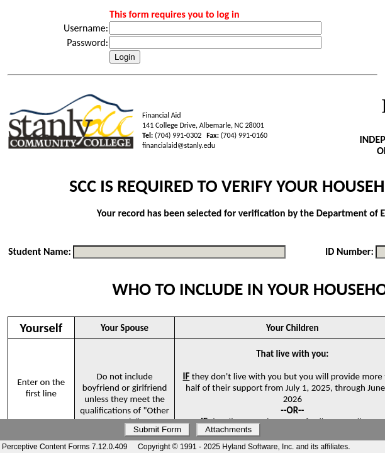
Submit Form (157, 429)
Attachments (228, 429)
